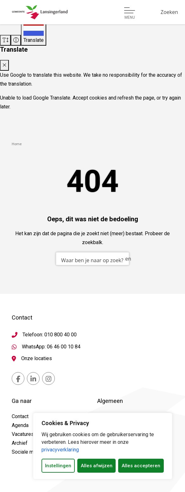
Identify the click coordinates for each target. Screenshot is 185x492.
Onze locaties (36, 358)
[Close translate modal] (4, 65)
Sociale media (27, 452)
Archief (20, 443)
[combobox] (92, 258)
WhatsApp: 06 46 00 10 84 (51, 347)
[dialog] (102, 446)
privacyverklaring (60, 450)
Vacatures (23, 434)
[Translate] (33, 33)
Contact (20, 416)
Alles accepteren (141, 466)
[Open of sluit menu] (129, 13)
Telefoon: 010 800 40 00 (49, 335)
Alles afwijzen (96, 466)
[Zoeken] (169, 12)
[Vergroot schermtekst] (5, 40)
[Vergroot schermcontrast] (16, 40)
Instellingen (58, 466)
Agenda (20, 425)
